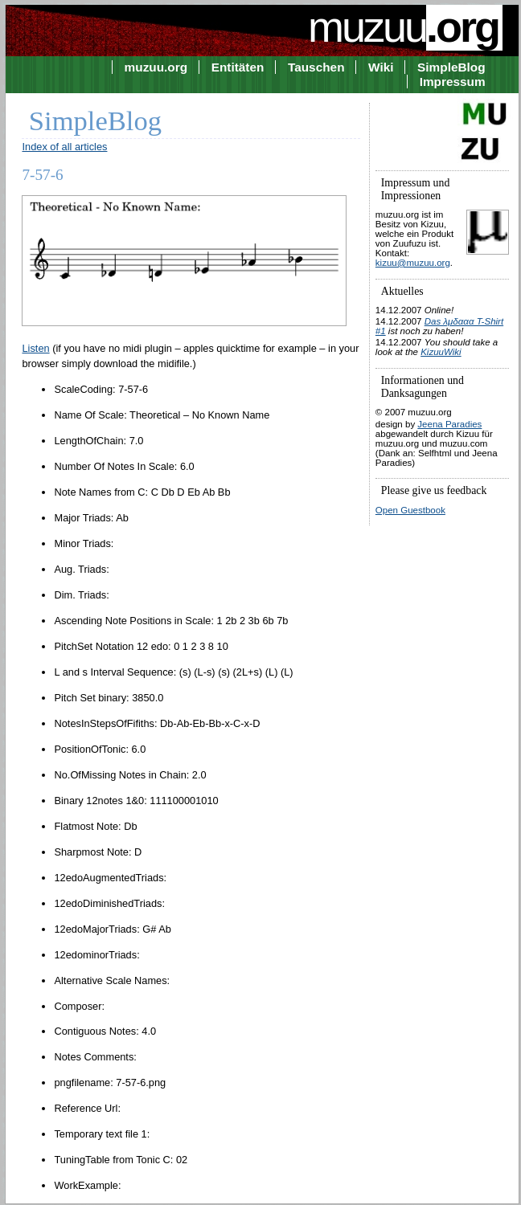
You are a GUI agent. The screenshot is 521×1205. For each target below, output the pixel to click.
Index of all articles (64, 147)
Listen (35, 348)
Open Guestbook (410, 510)
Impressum (453, 81)
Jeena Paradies (449, 424)
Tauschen (316, 67)
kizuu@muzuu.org (412, 263)
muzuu (405, 26)
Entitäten (238, 67)
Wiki (380, 67)
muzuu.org (156, 67)
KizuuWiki (440, 352)
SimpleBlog (451, 67)
